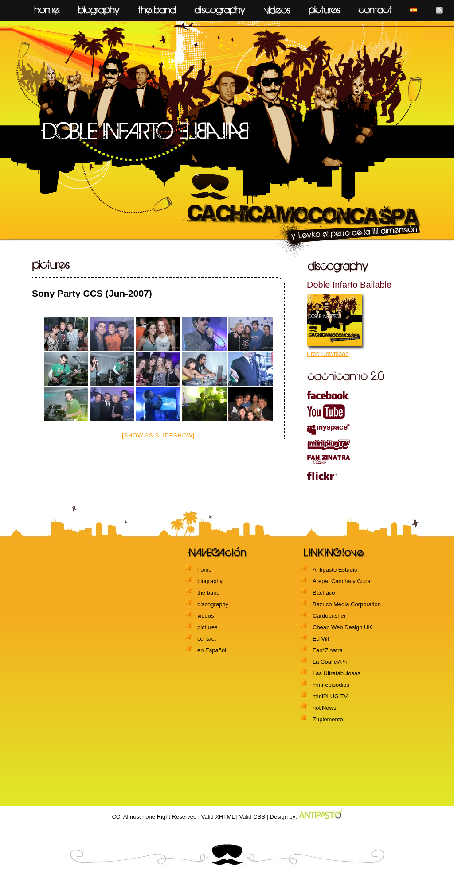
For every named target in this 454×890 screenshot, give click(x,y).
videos (277, 8)
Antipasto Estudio (335, 569)
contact (375, 8)
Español (414, 8)
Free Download (328, 353)
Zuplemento (328, 719)
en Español (211, 650)
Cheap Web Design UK (342, 627)
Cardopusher (329, 615)
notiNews (324, 707)
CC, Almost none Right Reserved (154, 816)
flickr (362, 475)
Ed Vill (321, 638)
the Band (157, 8)
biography (99, 8)
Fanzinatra (362, 459)
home (47, 8)
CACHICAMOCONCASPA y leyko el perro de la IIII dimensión (227, 137)
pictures (324, 8)
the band (208, 592)
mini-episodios (331, 684)
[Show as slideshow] (158, 435)
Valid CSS (252, 816)
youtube (362, 412)
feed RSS (439, 8)
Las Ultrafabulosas (336, 673)
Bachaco (324, 592)
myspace (362, 429)
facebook (362, 394)
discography (220, 8)
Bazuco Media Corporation (347, 604)
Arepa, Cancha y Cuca (342, 581)
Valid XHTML (218, 816)
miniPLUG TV (362, 445)
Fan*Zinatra (328, 650)
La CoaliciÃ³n (330, 661)
